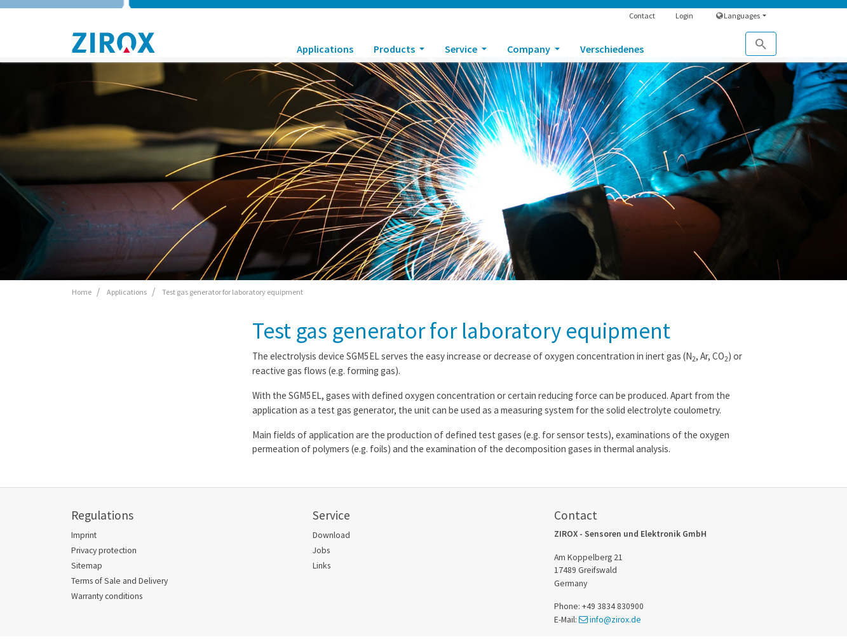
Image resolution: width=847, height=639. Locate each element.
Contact (642, 15)
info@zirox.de (615, 619)
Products (395, 49)
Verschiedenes (612, 49)
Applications (325, 49)
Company (529, 49)
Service (462, 49)
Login (684, 15)
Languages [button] (738, 15)
